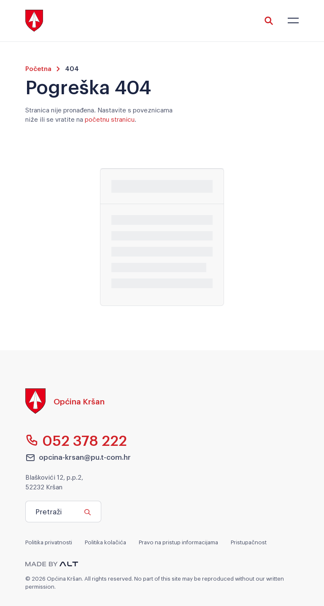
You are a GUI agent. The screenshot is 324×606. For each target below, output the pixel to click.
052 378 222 (76, 440)
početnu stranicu (110, 119)
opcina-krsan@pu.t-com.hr (78, 457)
